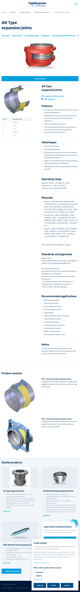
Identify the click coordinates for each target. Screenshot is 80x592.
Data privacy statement (39, 588)
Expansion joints (25, 12)
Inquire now (60, 539)
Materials (45, 36)
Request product (40, 79)
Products (13, 12)
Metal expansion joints (42, 12)
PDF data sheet (49, 99)
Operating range (32, 36)
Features (5, 36)
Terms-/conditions (8, 588)
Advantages (17, 36)
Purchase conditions (22, 588)
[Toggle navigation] (75, 4)
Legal (50, 588)
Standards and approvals (63, 36)
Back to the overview (13, 571)
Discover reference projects (60, 545)
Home (3, 12)
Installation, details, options (54, 96)
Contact (57, 588)
